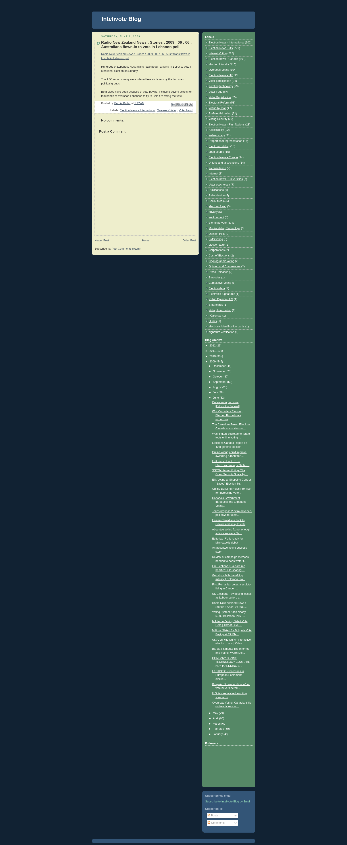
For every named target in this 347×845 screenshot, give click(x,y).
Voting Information (220, 310)
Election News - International (137, 110)
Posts (213, 815)
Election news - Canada (223, 59)
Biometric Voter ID (220, 222)
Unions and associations (224, 162)
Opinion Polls (217, 233)
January (218, 734)
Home (146, 240)
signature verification (221, 332)
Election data (217, 288)
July (216, 392)
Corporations (217, 250)
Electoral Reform (219, 102)
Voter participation (220, 80)
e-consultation (217, 168)
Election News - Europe (223, 157)
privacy (213, 211)
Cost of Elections (219, 255)
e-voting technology (221, 86)
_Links (213, 321)
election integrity (219, 64)
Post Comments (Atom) (126, 248)
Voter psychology (219, 184)
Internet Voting (218, 53)
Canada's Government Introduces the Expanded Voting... (229, 502)
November (220, 371)
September (220, 381)
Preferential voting (220, 113)
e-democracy (217, 135)
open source (216, 151)
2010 (213, 356)
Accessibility (216, 129)
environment (216, 217)
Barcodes (214, 277)
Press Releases (218, 272)
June (216, 397)
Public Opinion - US (221, 299)
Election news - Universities (226, 179)
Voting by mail (217, 108)
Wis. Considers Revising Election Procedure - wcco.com (227, 415)
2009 (213, 361)
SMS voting (216, 239)
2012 (213, 345)
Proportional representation (225, 141)
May (216, 713)
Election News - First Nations (227, 124)
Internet (213, 173)
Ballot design (217, 195)
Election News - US (221, 48)
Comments (216, 822)
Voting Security (218, 119)
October (218, 376)
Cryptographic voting (221, 261)
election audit (217, 244)
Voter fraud (186, 110)
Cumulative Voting (220, 282)
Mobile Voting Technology (224, 228)
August (217, 387)
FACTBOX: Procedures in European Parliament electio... (228, 675)
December (220, 366)
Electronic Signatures (222, 293)
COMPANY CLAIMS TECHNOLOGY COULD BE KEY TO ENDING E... (231, 662)
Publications (216, 190)
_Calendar (215, 315)
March (217, 723)
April (216, 718)
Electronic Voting (219, 146)
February (219, 728)
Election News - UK (221, 75)
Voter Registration (220, 97)
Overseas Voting (167, 110)
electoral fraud (217, 206)
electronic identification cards (227, 326)
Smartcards (216, 304)
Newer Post (101, 240)
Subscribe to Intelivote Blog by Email (228, 801)
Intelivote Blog (121, 19)
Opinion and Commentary (225, 266)
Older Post (189, 240)
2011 (213, 350)
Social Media (217, 201)
